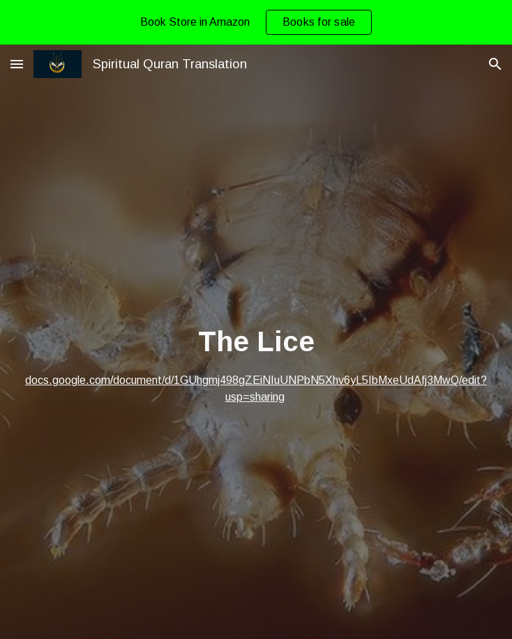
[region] (256, 22)
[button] (16, 64)
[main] (256, 364)
